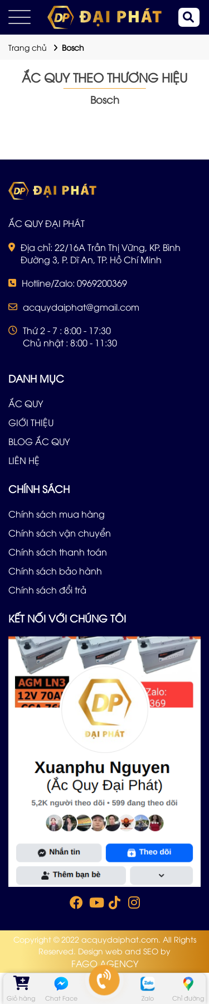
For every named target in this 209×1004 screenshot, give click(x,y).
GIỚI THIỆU (31, 422)
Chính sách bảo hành (55, 570)
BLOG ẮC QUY (39, 441)
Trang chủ (27, 47)
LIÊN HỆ (24, 460)
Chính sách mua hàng (56, 514)
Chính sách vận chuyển (59, 533)
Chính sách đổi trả (47, 589)
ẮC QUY (25, 403)
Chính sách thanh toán (57, 552)
